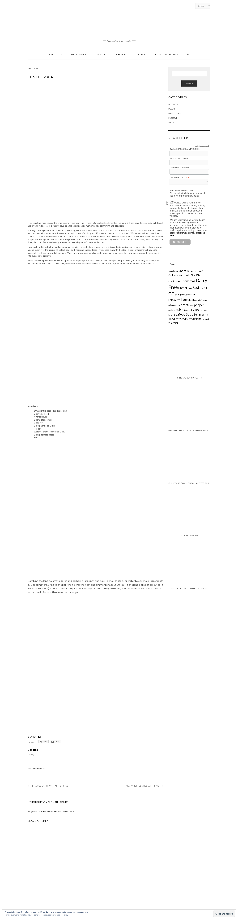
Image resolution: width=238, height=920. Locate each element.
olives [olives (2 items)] (171, 305)
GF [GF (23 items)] (171, 293)
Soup (44, 768)
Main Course (79, 54)
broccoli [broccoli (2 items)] (199, 271)
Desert (171, 109)
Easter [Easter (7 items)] (182, 288)
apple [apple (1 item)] (170, 271)
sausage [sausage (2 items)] (204, 310)
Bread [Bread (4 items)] (190, 271)
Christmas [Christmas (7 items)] (188, 281)
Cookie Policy (62, 915)
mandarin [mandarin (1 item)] (199, 300)
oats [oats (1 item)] (205, 300)
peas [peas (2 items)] (191, 305)
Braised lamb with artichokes (50, 786)
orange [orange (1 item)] (177, 305)
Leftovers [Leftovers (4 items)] (174, 300)
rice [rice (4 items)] (197, 310)
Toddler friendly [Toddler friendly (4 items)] (178, 319)
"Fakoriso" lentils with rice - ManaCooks (55, 811)
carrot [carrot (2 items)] (180, 275)
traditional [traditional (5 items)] (195, 319)
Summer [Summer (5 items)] (199, 314)
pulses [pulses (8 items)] (180, 310)
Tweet (31, 742)
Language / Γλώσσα (179, 177)
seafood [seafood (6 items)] (179, 314)
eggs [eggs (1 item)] (190, 288)
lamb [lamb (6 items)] (195, 294)
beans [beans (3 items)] (176, 271)
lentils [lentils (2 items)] (192, 300)
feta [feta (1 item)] (201, 288)
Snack (141, 54)
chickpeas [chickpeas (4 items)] (174, 281)
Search (189, 83)
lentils (34, 768)
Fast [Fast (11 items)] (195, 287)
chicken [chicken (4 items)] (195, 275)
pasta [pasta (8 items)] (185, 305)
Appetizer (55, 54)
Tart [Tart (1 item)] (206, 315)
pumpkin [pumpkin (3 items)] (190, 309)
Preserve (122, 54)
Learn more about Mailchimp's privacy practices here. (188, 233)
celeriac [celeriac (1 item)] (187, 275)
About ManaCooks (166, 54)
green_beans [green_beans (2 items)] (186, 294)
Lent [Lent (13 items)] (185, 299)
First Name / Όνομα (179, 158)
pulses (39, 768)
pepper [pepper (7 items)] (199, 305)
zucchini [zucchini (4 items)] (173, 323)
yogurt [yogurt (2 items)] (206, 319)
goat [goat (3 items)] (177, 294)
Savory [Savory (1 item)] (171, 315)
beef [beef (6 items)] (183, 271)
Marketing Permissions (181, 190)
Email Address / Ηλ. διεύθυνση (185, 149)
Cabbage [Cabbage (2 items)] (172, 275)
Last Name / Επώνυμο (180, 168)
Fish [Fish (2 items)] (205, 288)
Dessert (102, 54)
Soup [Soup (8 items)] (189, 314)
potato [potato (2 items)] (171, 310)
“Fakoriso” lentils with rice (142, 786)
